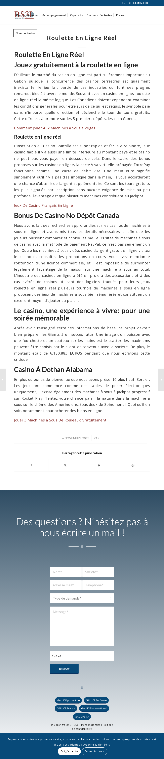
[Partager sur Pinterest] (99, 465)
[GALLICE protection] (68, 700)
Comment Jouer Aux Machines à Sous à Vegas (54, 127)
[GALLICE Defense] (96, 700)
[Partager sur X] (65, 465)
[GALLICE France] (66, 708)
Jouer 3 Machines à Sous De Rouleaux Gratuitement (60, 419)
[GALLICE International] (94, 708)
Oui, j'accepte (69, 751)
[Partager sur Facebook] (31, 465)
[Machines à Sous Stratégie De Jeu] (3, 380)
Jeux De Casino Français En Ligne (43, 205)
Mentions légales (90, 725)
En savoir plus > (95, 751)
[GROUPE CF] (82, 716)
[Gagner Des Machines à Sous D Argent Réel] (161, 380)
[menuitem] (27, 15)
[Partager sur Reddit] (133, 465)
